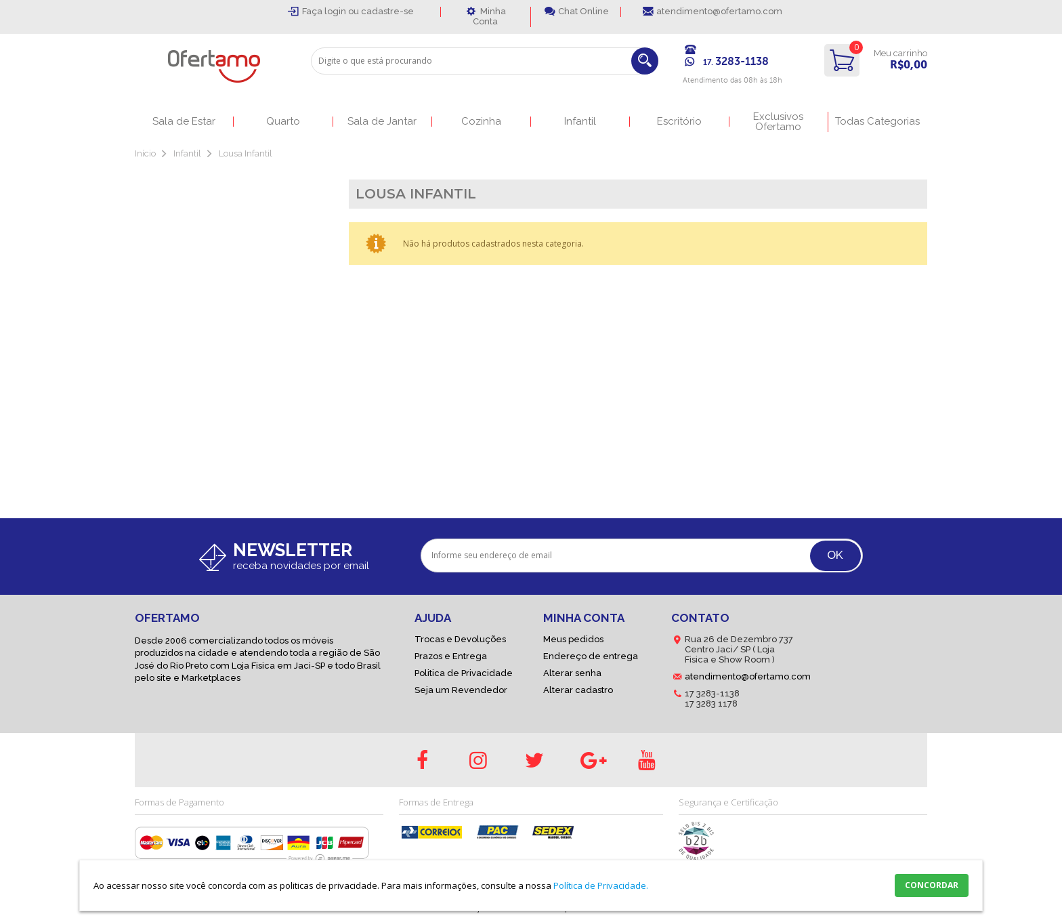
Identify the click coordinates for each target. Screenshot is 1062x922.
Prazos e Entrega (451, 656)
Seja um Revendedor (461, 690)
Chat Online (583, 11)
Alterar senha (572, 673)
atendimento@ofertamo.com (719, 11)
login (336, 11)
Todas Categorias (877, 122)
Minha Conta (489, 16)
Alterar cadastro (578, 690)
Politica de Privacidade (464, 673)
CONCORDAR (931, 885)
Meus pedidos (573, 639)
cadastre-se (387, 11)
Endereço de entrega (590, 656)
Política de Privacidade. (600, 885)
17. (736, 62)
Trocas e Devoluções (460, 639)
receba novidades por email (301, 566)
